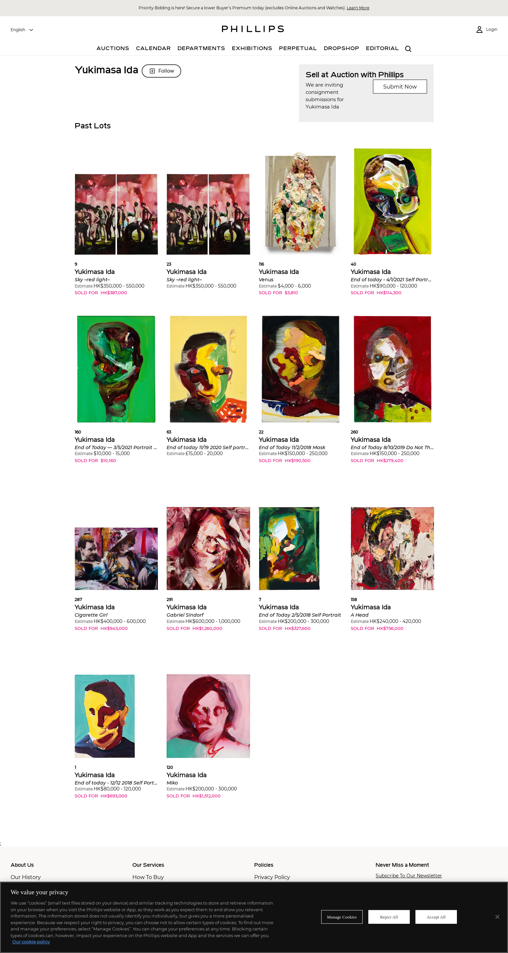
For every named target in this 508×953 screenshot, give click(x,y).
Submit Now (400, 87)
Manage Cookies (342, 916)
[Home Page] (253, 30)
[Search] (408, 49)
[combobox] (22, 30)
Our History (26, 877)
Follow (161, 71)
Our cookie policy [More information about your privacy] (31, 941)
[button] (116, 227)
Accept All (436, 916)
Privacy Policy (272, 877)
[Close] (497, 917)
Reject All (389, 916)
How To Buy (148, 877)
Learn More (358, 7)
